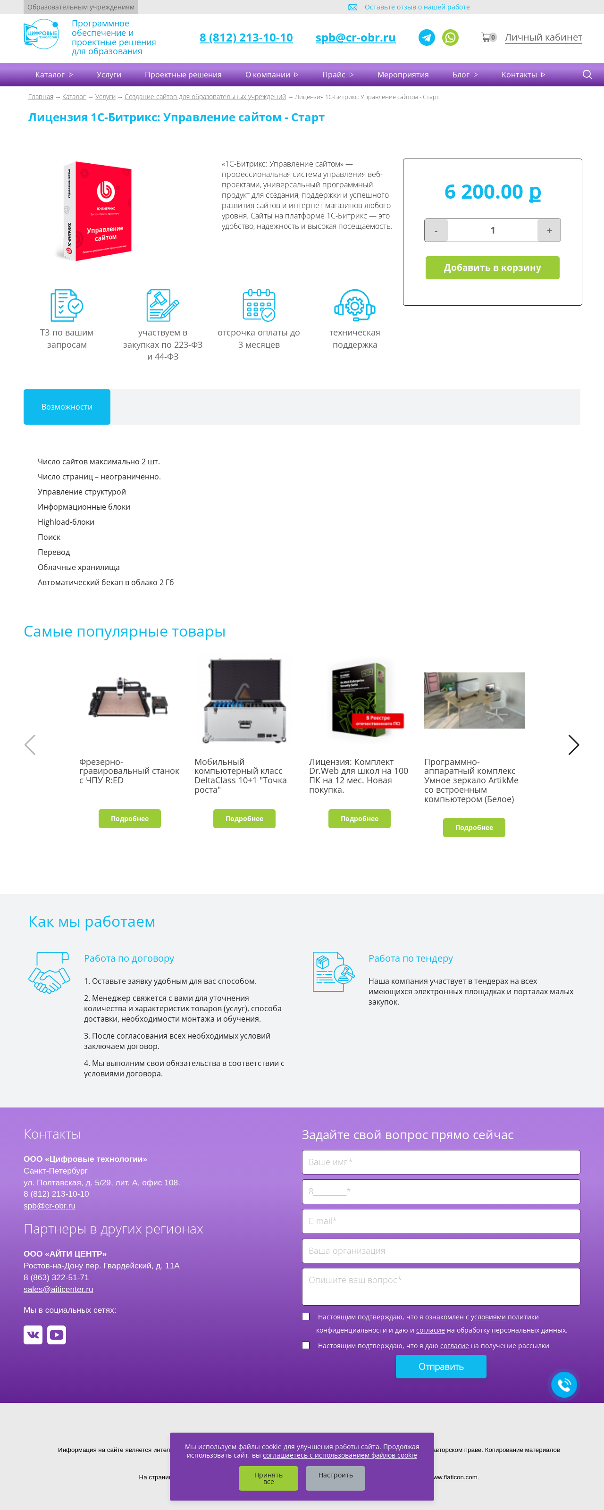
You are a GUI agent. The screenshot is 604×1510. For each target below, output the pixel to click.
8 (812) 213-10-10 (246, 37)
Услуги (109, 74)
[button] (574, 745)
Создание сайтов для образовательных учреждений (205, 96)
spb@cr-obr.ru (356, 37)
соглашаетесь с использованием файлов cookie (340, 1455)
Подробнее (130, 818)
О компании (268, 74)
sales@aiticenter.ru (58, 1289)
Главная (40, 96)
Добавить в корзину (492, 268)
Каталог (51, 74)
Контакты (520, 74)
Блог (462, 74)
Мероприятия (403, 74)
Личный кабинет (543, 37)
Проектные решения (183, 74)
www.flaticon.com (453, 1477)
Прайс (334, 74)
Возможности (67, 407)
